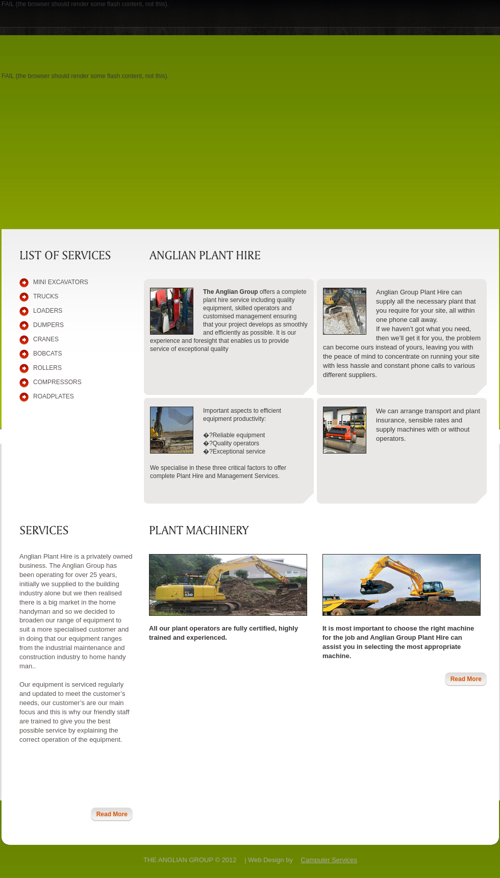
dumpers (48, 325)
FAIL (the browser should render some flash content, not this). (85, 4)
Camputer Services (329, 860)
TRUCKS (45, 296)
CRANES (46, 339)
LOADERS (47, 310)
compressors (57, 382)
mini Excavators (60, 282)
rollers (47, 367)
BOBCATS (47, 353)
